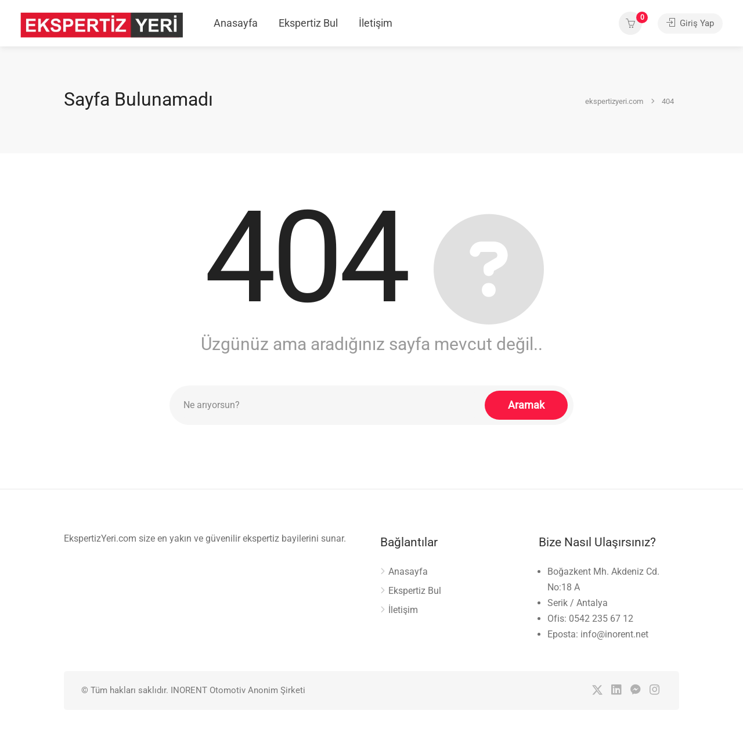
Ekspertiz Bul (308, 23)
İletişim (375, 23)
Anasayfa (236, 23)
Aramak (526, 405)
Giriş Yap (690, 23)
